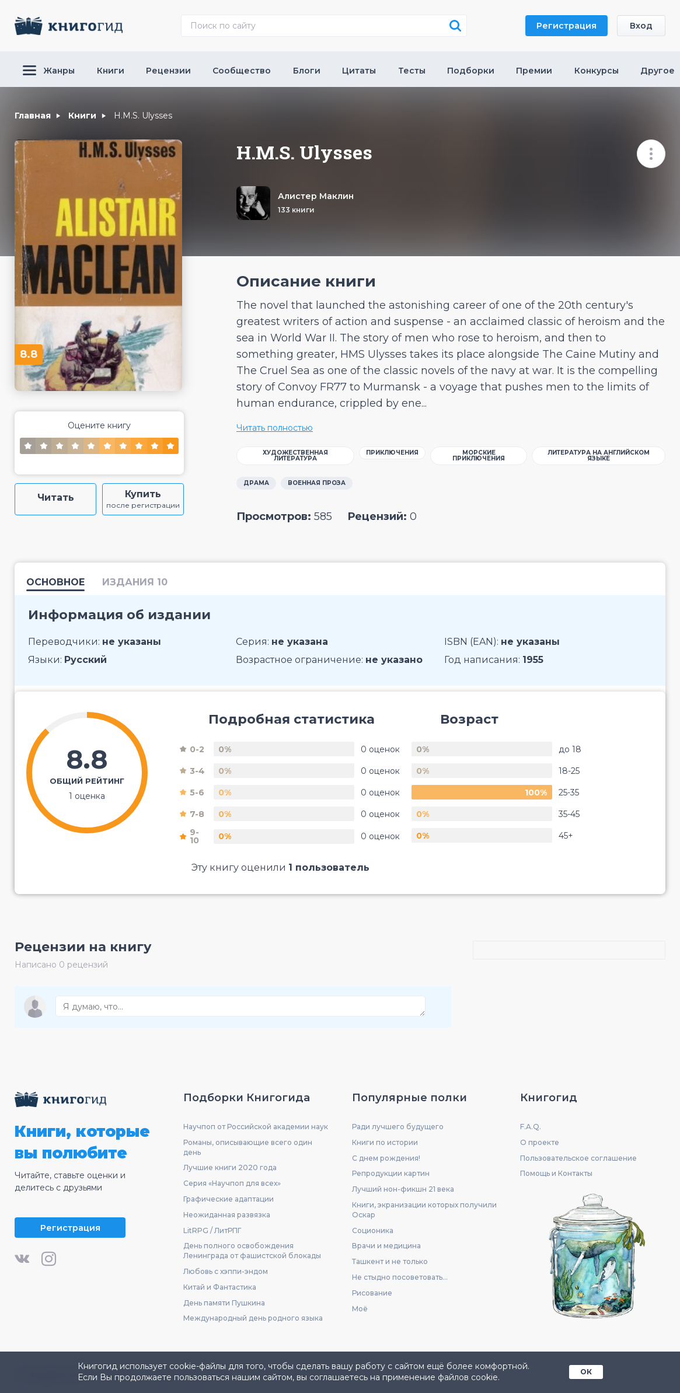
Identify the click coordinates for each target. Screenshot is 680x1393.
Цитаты (359, 70)
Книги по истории (385, 1142)
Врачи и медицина (386, 1245)
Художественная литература (295, 455)
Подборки (470, 70)
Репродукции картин (391, 1173)
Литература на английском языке (599, 455)
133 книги (296, 209)
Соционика (372, 1230)
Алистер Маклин (316, 196)
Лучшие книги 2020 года (230, 1167)
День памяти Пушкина (224, 1302)
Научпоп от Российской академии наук (255, 1126)
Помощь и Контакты (556, 1173)
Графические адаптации (228, 1199)
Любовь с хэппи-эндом (225, 1271)
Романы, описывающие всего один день (247, 1147)
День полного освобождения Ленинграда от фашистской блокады (252, 1250)
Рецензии (168, 70)
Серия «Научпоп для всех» (232, 1183)
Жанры (49, 70)
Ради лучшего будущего (398, 1126)
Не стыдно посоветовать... (400, 1277)
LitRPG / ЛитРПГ (212, 1230)
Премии (534, 70)
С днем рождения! (386, 1158)
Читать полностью (274, 428)
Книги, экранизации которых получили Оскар (424, 1209)
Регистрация (566, 25)
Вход (641, 25)
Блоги (306, 70)
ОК (586, 1371)
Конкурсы (596, 70)
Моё (360, 1308)
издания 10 (135, 583)
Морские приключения (478, 455)
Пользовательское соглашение (578, 1158)
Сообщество (241, 70)
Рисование (372, 1293)
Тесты (412, 70)
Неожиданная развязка (226, 1214)
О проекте (539, 1142)
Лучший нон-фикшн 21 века (403, 1189)
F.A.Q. (530, 1126)
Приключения (392, 452)
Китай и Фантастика (219, 1287)
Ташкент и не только (390, 1261)
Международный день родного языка (253, 1318)
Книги (110, 70)
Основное (55, 583)
